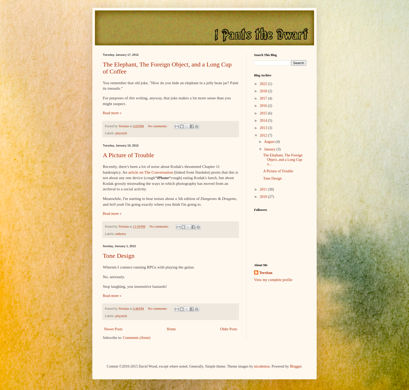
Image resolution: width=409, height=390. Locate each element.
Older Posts (228, 329)
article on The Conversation (150, 172)
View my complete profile (273, 280)
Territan (265, 273)
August (269, 142)
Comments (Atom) (136, 338)
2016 (264, 106)
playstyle (121, 133)
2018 (264, 91)
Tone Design (119, 255)
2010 (264, 197)
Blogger (295, 366)
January (270, 149)
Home (171, 329)
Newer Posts (113, 329)
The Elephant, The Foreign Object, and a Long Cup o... (283, 159)
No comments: (158, 126)
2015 (264, 113)
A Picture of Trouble (128, 155)
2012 (264, 135)
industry (120, 234)
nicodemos (262, 366)
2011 (264, 189)
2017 (264, 98)
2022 (264, 84)
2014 (264, 121)
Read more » (112, 113)
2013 (264, 128)
